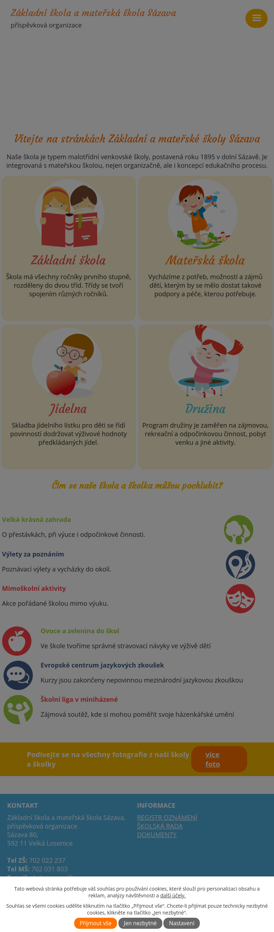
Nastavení (181, 923)
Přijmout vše (95, 923)
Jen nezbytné (140, 923)
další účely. (173, 895)
